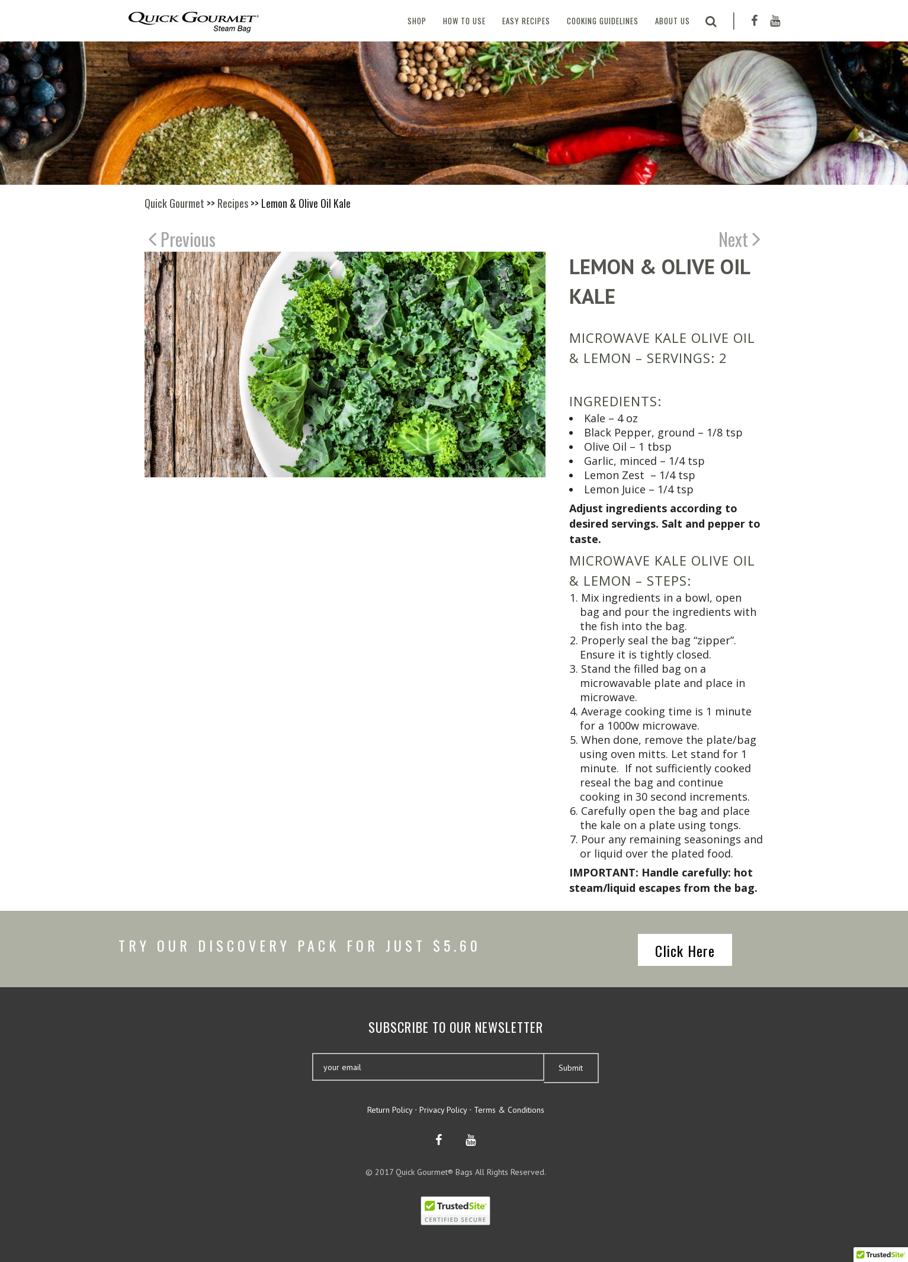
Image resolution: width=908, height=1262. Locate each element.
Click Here (685, 950)
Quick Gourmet (174, 203)
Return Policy (389, 1109)
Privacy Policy (443, 1109)
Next (739, 238)
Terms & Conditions (509, 1109)
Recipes (232, 203)
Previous (182, 238)
